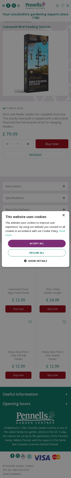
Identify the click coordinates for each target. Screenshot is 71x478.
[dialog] (35, 239)
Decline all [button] (36, 252)
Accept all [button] (37, 243)
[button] (35, 261)
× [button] (63, 215)
